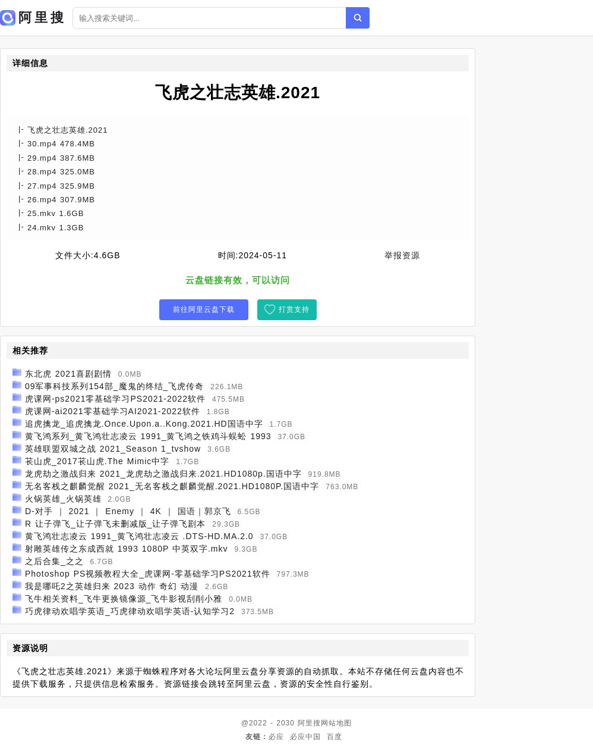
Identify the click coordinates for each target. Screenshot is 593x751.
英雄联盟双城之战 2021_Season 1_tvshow (113, 448)
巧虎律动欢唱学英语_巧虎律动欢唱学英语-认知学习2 (130, 611)
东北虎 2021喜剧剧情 (68, 373)
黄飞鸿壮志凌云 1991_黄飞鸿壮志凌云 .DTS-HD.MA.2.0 (139, 536)
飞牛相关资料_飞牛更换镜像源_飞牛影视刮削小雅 (124, 598)
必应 (276, 737)
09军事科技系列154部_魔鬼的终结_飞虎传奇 (114, 386)
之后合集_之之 (54, 561)
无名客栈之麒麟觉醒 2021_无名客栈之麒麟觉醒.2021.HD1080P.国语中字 (172, 486)
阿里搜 (309, 723)
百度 (334, 737)
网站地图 (336, 723)
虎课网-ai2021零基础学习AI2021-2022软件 (112, 411)
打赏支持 (294, 309)
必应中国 (305, 737)
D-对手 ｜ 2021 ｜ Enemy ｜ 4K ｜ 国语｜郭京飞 (128, 511)
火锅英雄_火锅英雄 (63, 498)
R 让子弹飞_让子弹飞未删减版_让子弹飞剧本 (115, 523)
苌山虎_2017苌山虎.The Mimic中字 (97, 461)
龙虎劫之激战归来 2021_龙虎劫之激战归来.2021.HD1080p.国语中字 (163, 473)
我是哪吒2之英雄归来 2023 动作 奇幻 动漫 (112, 586)
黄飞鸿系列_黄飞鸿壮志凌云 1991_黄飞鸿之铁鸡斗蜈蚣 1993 (148, 436)
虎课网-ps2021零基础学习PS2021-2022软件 (115, 398)
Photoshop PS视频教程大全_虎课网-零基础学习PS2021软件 (147, 573)
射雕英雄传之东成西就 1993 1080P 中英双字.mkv (126, 548)
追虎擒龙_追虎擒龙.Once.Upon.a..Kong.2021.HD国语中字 (144, 423)
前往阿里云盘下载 (204, 309)
